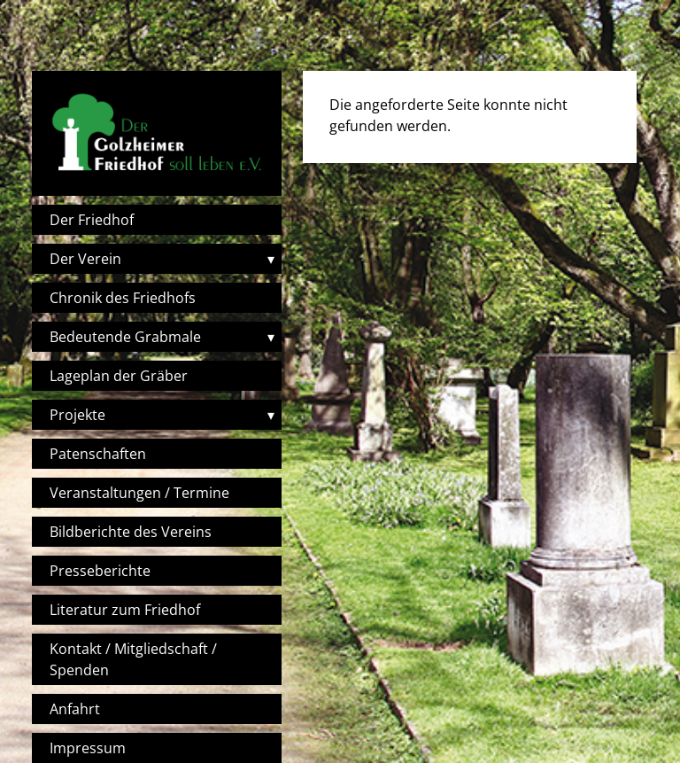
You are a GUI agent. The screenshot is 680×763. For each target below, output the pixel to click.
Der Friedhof (92, 220)
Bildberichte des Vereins (131, 531)
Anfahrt (75, 709)
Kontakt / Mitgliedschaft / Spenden (133, 659)
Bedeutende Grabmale (125, 336)
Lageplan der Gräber (119, 375)
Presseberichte (100, 570)
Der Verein (85, 259)
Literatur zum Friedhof (125, 609)
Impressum (88, 748)
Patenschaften (98, 453)
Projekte (77, 414)
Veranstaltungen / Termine (139, 492)
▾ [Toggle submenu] (270, 259)
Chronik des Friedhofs (123, 298)
